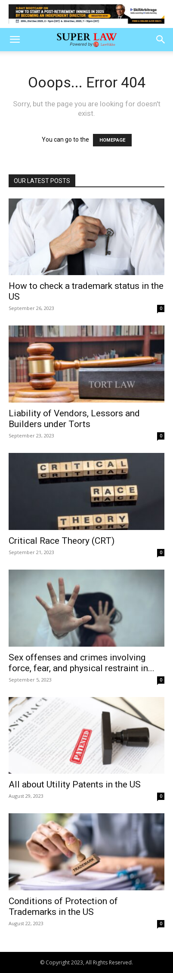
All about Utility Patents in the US (75, 784)
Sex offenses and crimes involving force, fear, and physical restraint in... (81, 662)
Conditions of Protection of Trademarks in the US (63, 906)
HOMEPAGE (112, 140)
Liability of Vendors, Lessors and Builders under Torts (74, 418)
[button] (14, 39)
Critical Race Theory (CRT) (61, 541)
